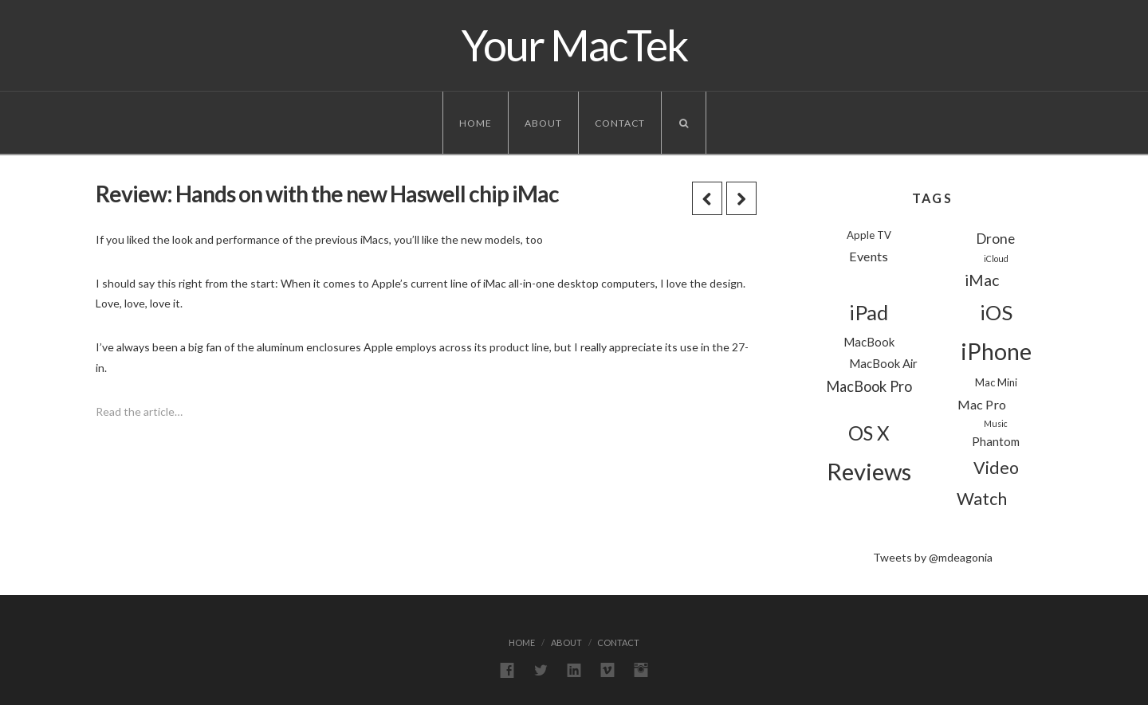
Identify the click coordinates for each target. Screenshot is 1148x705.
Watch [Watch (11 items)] (982, 498)
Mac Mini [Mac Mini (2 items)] (996, 382)
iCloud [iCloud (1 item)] (996, 258)
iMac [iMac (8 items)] (982, 280)
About (543, 123)
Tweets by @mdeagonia (933, 557)
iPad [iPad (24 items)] (868, 312)
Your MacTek (574, 45)
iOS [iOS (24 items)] (996, 312)
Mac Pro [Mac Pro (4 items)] (981, 404)
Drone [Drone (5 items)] (996, 238)
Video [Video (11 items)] (996, 467)
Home (475, 123)
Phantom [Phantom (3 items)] (996, 441)
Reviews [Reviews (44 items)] (869, 471)
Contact (620, 123)
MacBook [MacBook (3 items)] (868, 342)
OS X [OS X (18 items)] (869, 433)
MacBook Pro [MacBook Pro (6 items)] (869, 386)
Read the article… (139, 411)
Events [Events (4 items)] (868, 256)
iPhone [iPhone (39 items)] (996, 351)
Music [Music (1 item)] (996, 423)
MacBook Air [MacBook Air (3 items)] (883, 363)
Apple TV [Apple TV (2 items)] (869, 235)
